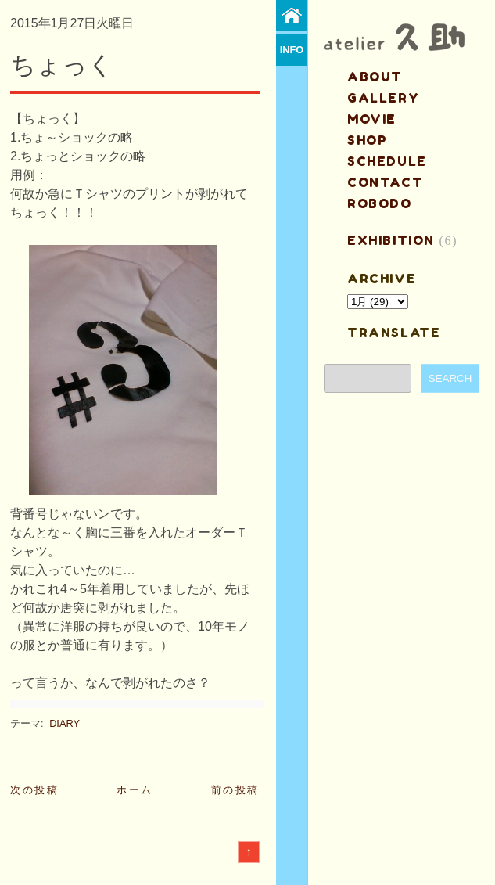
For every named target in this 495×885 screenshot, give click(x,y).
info (292, 50)
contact (385, 182)
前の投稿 (235, 790)
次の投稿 (34, 790)
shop (367, 140)
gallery (383, 98)
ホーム (135, 790)
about (375, 77)
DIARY (64, 723)
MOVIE (371, 119)
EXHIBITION (391, 240)
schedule (387, 161)
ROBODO (379, 203)
